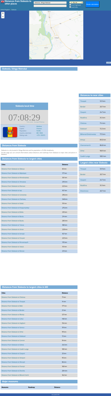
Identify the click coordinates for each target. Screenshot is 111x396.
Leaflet (108, 62)
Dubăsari (83, 129)
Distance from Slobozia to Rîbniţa (13, 315)
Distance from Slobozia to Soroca (13, 328)
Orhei (82, 151)
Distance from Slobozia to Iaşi (12, 191)
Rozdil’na (83, 118)
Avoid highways (76, 5)
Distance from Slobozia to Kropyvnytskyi (15, 208)
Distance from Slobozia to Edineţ (13, 345)
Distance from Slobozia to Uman (13, 229)
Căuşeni (83, 112)
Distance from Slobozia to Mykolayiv (14, 173)
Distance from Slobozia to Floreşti (13, 366)
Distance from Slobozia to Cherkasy (14, 199)
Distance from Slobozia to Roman (13, 251)
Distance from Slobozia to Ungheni (13, 323)
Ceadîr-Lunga (85, 156)
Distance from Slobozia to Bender (13, 310)
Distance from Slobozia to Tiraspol (13, 302)
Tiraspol (83, 101)
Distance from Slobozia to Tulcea (13, 225)
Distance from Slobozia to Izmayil (13, 234)
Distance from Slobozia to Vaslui (13, 247)
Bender (83, 107)
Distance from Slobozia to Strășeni (13, 358)
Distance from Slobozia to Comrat (13, 341)
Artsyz (82, 140)
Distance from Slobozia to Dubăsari (14, 336)
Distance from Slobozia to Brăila (12, 212)
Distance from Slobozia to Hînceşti (13, 362)
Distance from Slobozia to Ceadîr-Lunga (15, 349)
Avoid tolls (74, 7)
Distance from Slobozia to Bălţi (12, 306)
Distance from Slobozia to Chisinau (13, 297)
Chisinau (83, 123)
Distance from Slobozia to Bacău (13, 217)
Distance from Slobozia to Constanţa (14, 195)
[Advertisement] (39, 87)
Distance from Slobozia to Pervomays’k (15, 242)
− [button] (3, 16)
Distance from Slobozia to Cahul (12, 319)
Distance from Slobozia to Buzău (13, 221)
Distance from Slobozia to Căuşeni (13, 354)
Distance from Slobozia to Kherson (13, 186)
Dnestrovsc (84, 191)
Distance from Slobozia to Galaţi (12, 204)
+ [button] (3, 13)
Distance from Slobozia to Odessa (13, 169)
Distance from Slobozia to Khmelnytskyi (15, 178)
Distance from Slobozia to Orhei (12, 332)
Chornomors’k (85, 145)
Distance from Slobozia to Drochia (13, 371)
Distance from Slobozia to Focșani (13, 238)
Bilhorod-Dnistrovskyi (88, 134)
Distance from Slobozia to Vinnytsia (14, 182)
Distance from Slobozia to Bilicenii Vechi (15, 375)
